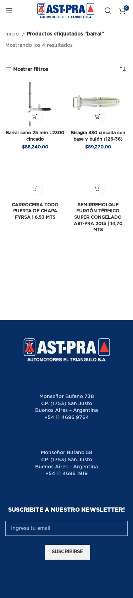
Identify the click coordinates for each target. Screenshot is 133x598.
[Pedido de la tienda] (122, 69)
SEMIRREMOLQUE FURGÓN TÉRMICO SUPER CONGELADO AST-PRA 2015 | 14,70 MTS (98, 218)
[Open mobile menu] (9, 11)
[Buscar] (108, 11)
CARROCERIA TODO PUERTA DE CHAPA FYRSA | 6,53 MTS (35, 211)
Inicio (12, 34)
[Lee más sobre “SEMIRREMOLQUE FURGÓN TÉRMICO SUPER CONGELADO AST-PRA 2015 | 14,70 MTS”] (98, 189)
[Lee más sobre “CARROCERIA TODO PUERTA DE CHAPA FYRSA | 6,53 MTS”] (35, 189)
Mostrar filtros (30, 69)
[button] (35, 116)
